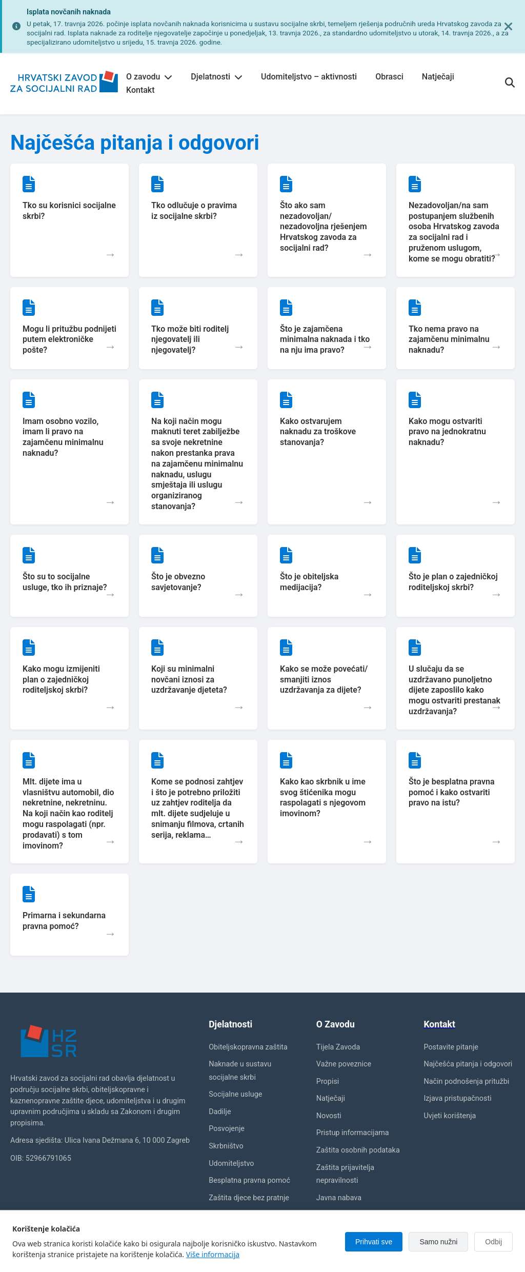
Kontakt (140, 90)
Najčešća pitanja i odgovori (467, 1064)
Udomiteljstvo (231, 1163)
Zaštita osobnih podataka (358, 1150)
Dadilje (220, 1111)
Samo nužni (438, 1242)
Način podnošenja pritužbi (466, 1081)
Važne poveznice (343, 1064)
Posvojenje (227, 1128)
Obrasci (389, 77)
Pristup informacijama (352, 1132)
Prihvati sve (373, 1242)
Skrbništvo (226, 1146)
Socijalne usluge (235, 1094)
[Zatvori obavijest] (508, 27)
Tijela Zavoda (338, 1047)
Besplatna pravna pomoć (249, 1180)
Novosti (328, 1116)
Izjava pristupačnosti (457, 1098)
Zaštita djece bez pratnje (249, 1198)
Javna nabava (338, 1198)
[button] (69, 220)
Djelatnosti (217, 77)
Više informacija (212, 1254)
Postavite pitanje (450, 1047)
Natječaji (438, 77)
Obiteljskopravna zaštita (248, 1047)
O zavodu (149, 77)
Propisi (327, 1081)
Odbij (493, 1242)
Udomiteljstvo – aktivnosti (309, 77)
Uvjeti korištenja (449, 1116)
